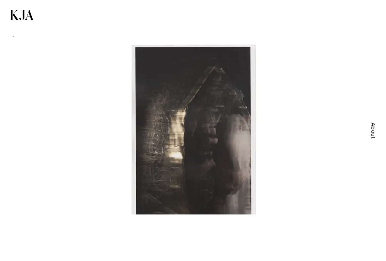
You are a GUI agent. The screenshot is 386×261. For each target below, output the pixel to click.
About (373, 130)
